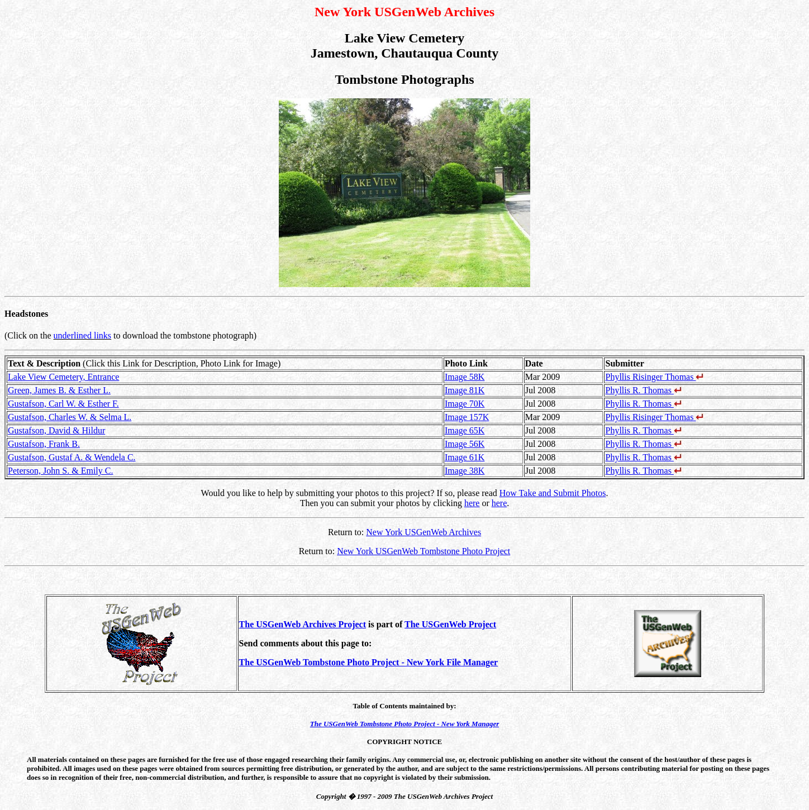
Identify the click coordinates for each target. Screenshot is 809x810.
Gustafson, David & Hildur (56, 430)
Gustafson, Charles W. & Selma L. (69, 417)
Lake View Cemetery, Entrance (63, 377)
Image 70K (465, 403)
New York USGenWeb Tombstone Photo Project (423, 551)
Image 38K (465, 470)
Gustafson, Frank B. (44, 444)
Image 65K (465, 430)
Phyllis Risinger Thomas (654, 377)
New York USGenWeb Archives (423, 532)
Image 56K (465, 444)
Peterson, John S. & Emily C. (60, 470)
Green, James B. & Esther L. (59, 390)
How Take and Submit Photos (552, 493)
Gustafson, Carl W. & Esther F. (63, 403)
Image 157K (467, 417)
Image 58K (465, 377)
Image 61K (465, 457)
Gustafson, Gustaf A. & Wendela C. (72, 457)
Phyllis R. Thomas (643, 390)
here (472, 503)
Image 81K (465, 390)
